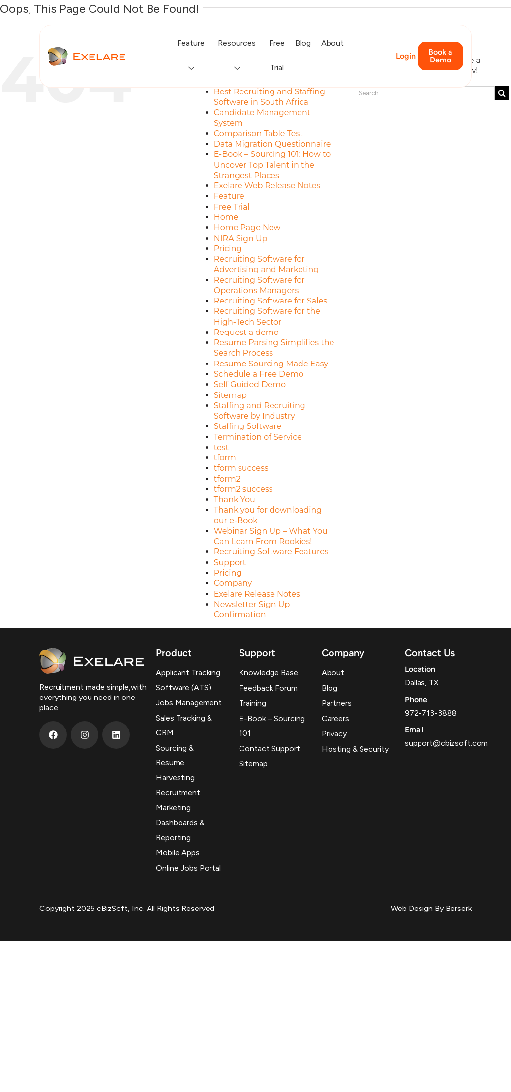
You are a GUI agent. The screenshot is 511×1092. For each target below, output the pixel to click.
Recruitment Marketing (178, 800)
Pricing (228, 248)
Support (230, 562)
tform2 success (243, 489)
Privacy (334, 733)
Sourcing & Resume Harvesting (175, 762)
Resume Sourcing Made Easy (271, 363)
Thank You (234, 499)
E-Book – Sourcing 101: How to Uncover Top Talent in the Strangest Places (272, 165)
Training (252, 703)
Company (233, 583)
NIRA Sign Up (241, 238)
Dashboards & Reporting (180, 830)
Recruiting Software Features (271, 551)
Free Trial (277, 55)
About (332, 43)
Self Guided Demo (250, 384)
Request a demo (246, 332)
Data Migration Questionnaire (272, 144)
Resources (238, 55)
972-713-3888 (431, 713)
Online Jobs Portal (188, 868)
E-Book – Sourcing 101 (272, 726)
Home (226, 217)
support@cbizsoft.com (446, 743)
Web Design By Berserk (431, 908)
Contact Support (269, 748)
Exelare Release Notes (257, 594)
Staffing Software (247, 426)
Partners (337, 703)
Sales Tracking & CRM (184, 725)
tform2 (227, 479)
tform (225, 457)
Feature (192, 55)
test (221, 447)
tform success (241, 468)
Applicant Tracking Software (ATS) (188, 680)
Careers (335, 718)
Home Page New (247, 227)
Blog (303, 43)
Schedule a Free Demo (258, 374)
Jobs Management (189, 702)
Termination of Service (258, 437)
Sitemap (230, 395)
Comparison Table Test (258, 133)
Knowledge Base (268, 672)
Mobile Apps (178, 852)
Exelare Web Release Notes (267, 185)
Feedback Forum (268, 688)
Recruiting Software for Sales (270, 300)
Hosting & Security (355, 749)
